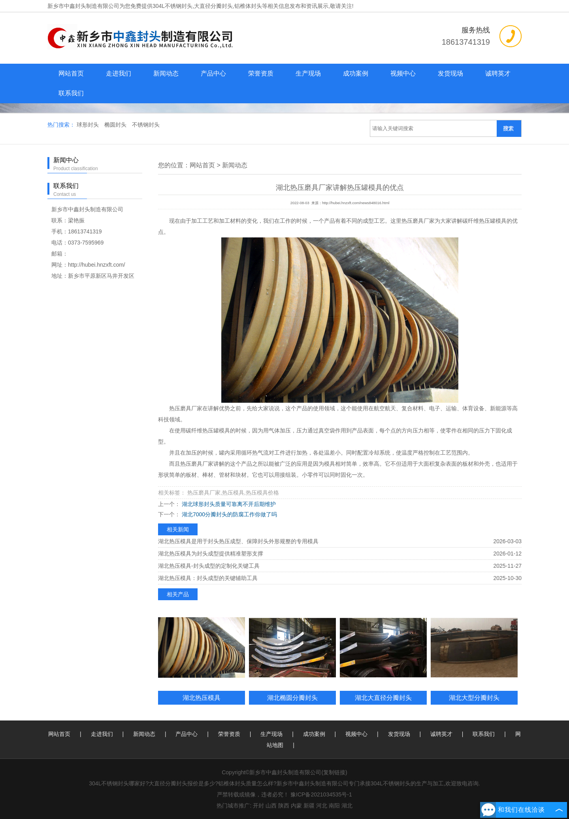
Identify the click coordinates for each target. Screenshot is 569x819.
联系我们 (71, 93)
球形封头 (88, 124)
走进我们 (118, 73)
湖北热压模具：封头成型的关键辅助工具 (208, 578)
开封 (258, 805)
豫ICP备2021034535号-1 (321, 794)
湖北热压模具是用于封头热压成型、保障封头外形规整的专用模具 (238, 541)
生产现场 (308, 73)
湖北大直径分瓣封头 (383, 697)
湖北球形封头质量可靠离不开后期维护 (228, 504)
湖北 (346, 805)
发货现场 (450, 73)
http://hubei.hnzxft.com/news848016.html (355, 203)
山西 (271, 805)
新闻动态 (166, 73)
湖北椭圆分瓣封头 (292, 697)
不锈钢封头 (146, 124)
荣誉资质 (260, 73)
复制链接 (334, 772)
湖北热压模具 (201, 697)
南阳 (334, 805)
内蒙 (296, 805)
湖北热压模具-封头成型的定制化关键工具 (209, 566)
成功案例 (355, 73)
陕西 (283, 805)
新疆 (309, 805)
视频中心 (403, 73)
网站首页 (71, 73)
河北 (321, 805)
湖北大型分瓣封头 (474, 697)
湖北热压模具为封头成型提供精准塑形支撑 (210, 553)
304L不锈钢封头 (172, 6)
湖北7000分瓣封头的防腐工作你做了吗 (228, 514)
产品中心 (213, 73)
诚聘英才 (498, 73)
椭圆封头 (116, 124)
